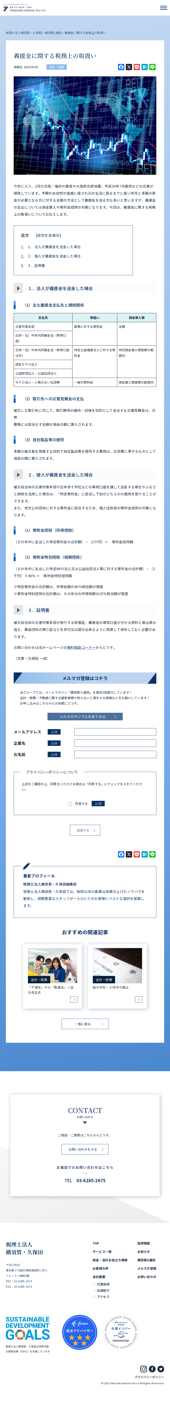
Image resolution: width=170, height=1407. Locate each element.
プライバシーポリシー (149, 1377)
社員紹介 (103, 1290)
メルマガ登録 (146, 1268)
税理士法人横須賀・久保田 (24, 1248)
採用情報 (143, 1243)
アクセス (103, 1296)
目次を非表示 (48, 235)
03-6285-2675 (91, 1180)
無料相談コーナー (81, 647)
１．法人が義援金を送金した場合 (51, 247)
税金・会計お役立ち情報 (110, 1260)
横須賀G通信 (146, 1260)
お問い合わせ (146, 1276)
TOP (96, 1243)
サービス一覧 (102, 1251)
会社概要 (99, 1276)
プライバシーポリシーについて (52, 772)
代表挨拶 (103, 1284)
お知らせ (143, 1251)
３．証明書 (33, 265)
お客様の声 (100, 1268)
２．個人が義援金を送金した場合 (51, 256)
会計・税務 (56, 67)
